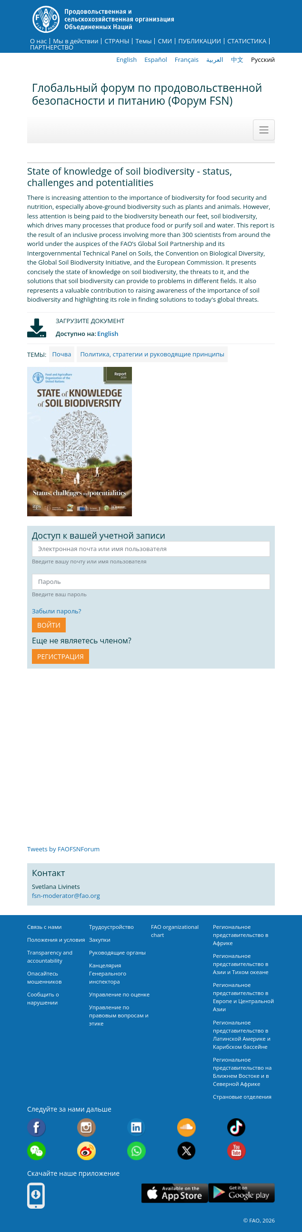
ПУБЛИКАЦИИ (199, 41)
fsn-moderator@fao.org (66, 895)
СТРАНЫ (116, 41)
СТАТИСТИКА (246, 41)
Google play (241, 1193)
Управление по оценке (119, 994)
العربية (214, 59)
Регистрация (60, 656)
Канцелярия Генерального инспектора (107, 973)
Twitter (186, 1151)
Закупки (100, 939)
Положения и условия (56, 939)
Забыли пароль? (56, 611)
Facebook (36, 1127)
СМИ (165, 41)
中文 (237, 59)
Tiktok (236, 1127)
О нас (38, 41)
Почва (61, 354)
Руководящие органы (117, 952)
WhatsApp (136, 1151)
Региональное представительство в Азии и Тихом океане (241, 964)
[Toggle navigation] (264, 129)
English (126, 59)
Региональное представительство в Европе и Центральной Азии (243, 997)
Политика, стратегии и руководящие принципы (152, 354)
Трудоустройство (111, 926)
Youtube (236, 1151)
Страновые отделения (242, 1096)
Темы (143, 41)
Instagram (86, 1127)
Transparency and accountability (49, 956)
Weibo (86, 1151)
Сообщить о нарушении (43, 998)
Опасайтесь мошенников (44, 977)
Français (187, 59)
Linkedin (136, 1127)
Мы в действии (75, 41)
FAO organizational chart (175, 930)
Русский (263, 59)
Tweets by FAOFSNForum (63, 849)
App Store (174, 1193)
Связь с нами (44, 926)
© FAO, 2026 (259, 1220)
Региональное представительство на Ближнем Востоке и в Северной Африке (242, 1071)
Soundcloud (186, 1127)
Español (155, 59)
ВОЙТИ (48, 625)
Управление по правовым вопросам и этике (119, 1015)
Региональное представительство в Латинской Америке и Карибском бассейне (242, 1034)
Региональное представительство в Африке (240, 934)
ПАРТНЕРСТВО (51, 47)
